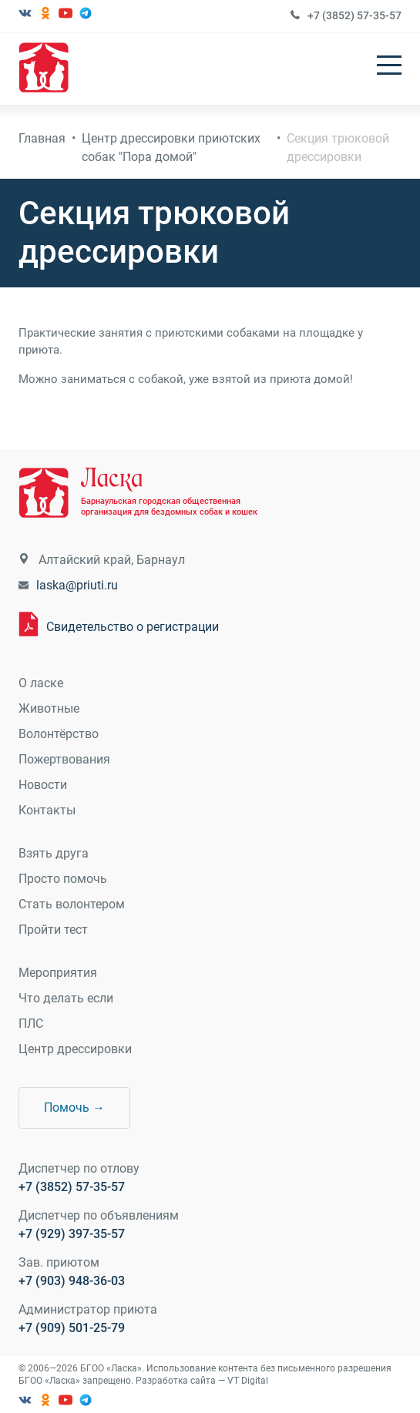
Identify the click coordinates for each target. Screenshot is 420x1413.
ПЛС (30, 1023)
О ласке (40, 683)
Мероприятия (57, 972)
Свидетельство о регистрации (132, 626)
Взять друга (53, 853)
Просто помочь (62, 878)
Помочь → (74, 1107)
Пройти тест (53, 929)
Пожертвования (64, 759)
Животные (48, 708)
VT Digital (247, 1380)
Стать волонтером (71, 904)
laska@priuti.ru (77, 585)
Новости (42, 784)
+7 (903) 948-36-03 (71, 1281)
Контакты (47, 810)
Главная (42, 138)
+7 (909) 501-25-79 (71, 1328)
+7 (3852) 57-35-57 (354, 15)
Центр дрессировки (75, 1049)
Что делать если (65, 998)
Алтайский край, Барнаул (112, 559)
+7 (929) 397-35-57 (71, 1234)
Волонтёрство (58, 734)
